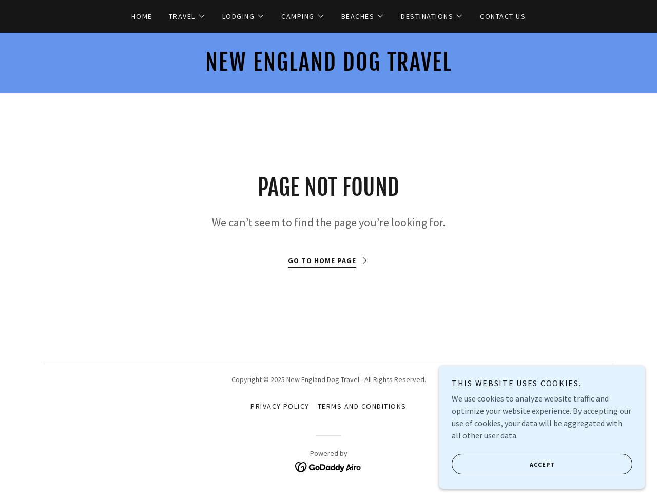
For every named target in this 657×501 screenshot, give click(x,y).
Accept (503, 464)
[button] (187, 16)
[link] (328, 68)
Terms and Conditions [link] (362, 406)
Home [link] (141, 16)
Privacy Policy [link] (280, 406)
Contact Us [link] (503, 16)
